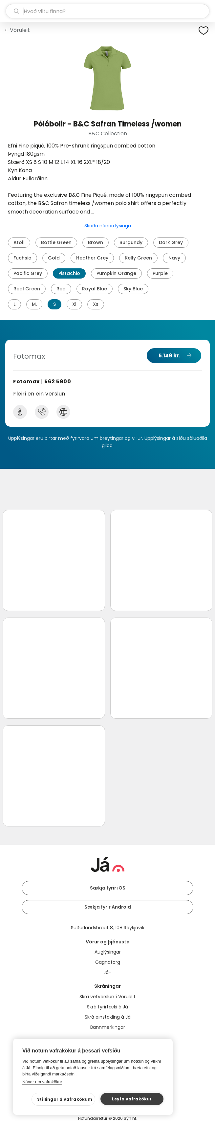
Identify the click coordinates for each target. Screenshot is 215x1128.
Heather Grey (92, 258)
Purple (160, 273)
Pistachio (69, 273)
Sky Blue (133, 288)
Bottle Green (56, 242)
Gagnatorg (107, 962)
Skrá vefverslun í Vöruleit (107, 996)
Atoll (19, 242)
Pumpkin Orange (116, 273)
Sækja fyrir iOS (107, 888)
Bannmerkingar (107, 1027)
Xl (74, 304)
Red (61, 288)
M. (34, 304)
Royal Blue (94, 288)
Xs (95, 304)
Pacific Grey (27, 273)
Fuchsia (22, 258)
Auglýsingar (108, 952)
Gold (54, 258)
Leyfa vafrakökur (132, 1099)
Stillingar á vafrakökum (65, 1099)
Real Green (26, 288)
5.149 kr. (169, 355)
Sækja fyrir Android (107, 907)
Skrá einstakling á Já (108, 1017)
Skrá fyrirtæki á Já (107, 1007)
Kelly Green (138, 258)
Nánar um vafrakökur (42, 1081)
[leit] (107, 11)
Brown (95, 242)
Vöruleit (20, 30)
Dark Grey (171, 242)
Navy (174, 258)
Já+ (107, 972)
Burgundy (130, 242)
